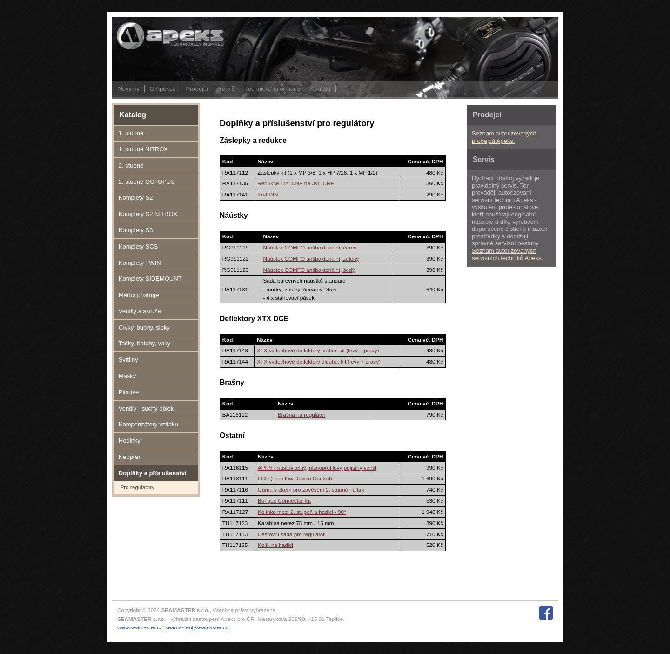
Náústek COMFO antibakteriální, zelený (311, 259)
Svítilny (128, 359)
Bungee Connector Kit (284, 501)
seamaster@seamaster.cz (196, 627)
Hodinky (130, 440)
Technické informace (272, 88)
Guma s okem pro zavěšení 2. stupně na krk (311, 489)
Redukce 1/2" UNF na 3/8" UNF (295, 183)
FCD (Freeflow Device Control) (295, 478)
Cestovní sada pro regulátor (291, 534)
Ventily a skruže (140, 311)
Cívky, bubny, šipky (144, 327)
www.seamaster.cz (139, 627)
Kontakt (320, 88)
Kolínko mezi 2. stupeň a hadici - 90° (302, 512)
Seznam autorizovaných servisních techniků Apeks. (507, 254)
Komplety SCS (138, 246)
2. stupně (131, 165)
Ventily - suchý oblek (146, 408)
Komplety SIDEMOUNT (150, 278)
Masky (127, 375)
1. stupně (131, 132)
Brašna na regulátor (302, 414)
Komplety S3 (136, 230)
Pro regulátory (137, 487)
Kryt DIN (267, 194)
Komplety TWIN (140, 262)
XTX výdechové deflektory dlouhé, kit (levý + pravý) (319, 361)
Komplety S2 (136, 197)
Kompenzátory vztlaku (148, 424)
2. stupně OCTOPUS (147, 181)
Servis (226, 88)
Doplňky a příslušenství (153, 473)
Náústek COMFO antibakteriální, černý (309, 247)
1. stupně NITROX (143, 149)
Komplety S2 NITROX (148, 213)
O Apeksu (162, 88)
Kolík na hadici (275, 545)
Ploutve (129, 392)
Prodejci (197, 88)
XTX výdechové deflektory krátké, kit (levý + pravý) (318, 350)
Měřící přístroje (139, 294)
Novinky (128, 88)
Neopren (130, 456)
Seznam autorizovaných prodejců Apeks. (504, 137)
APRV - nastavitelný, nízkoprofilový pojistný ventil (317, 468)
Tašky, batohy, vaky (145, 343)
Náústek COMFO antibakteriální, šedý (309, 270)
